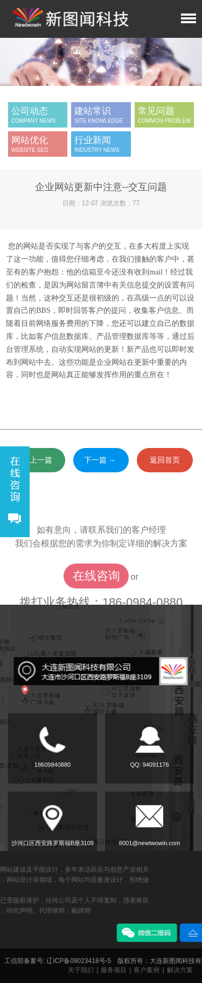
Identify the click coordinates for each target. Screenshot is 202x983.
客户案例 (146, 970)
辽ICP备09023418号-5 (78, 961)
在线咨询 (96, 599)
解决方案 (180, 970)
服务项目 (114, 970)
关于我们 (81, 970)
